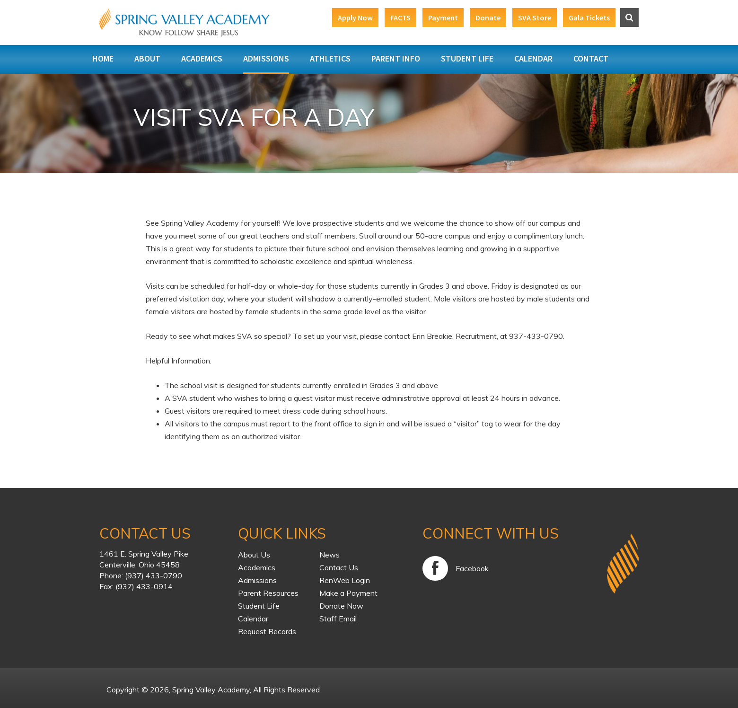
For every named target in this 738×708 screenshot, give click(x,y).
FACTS (400, 17)
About (147, 58)
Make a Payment (348, 593)
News (329, 554)
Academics (201, 58)
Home (103, 58)
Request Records (267, 631)
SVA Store (534, 17)
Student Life (467, 58)
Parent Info (395, 58)
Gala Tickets (589, 17)
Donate (488, 17)
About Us (254, 554)
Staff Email (338, 618)
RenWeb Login (344, 580)
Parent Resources (268, 593)
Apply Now (355, 17)
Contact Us (338, 567)
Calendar (533, 58)
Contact (590, 58)
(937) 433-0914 (144, 586)
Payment (443, 17)
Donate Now (341, 606)
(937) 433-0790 (153, 575)
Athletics (330, 58)
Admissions (266, 58)
